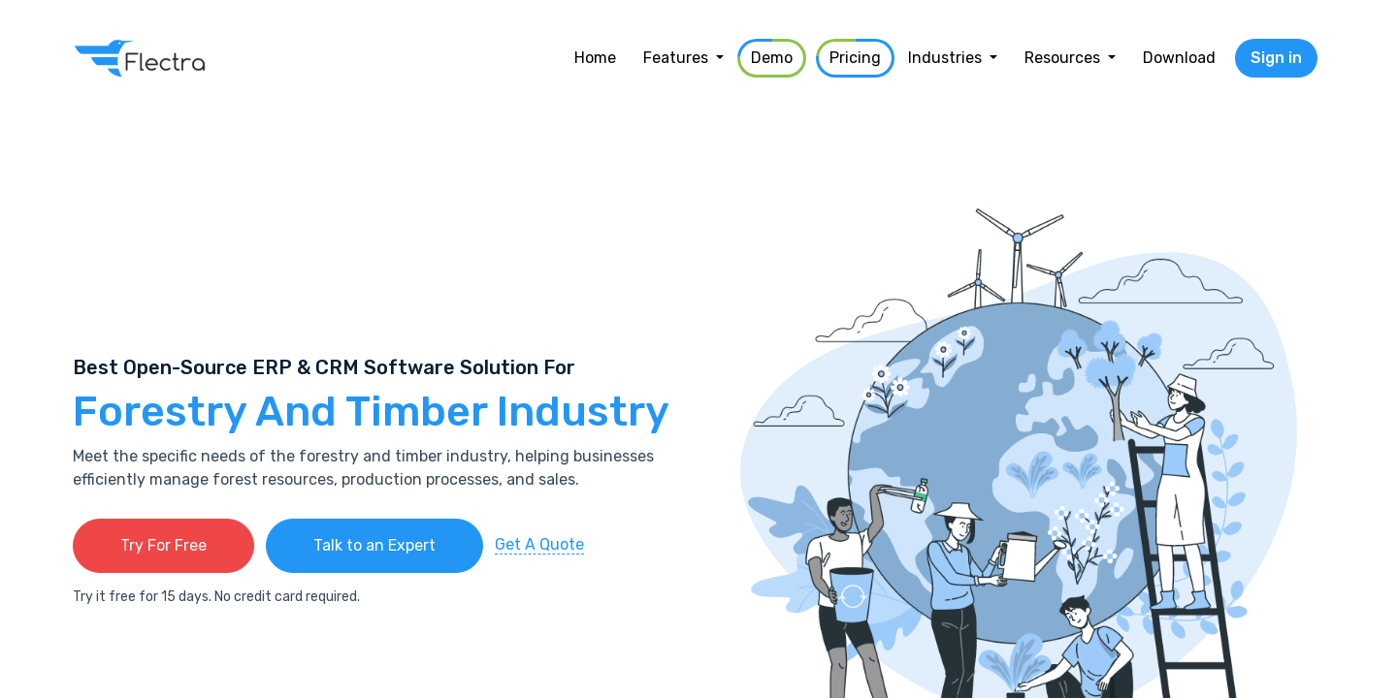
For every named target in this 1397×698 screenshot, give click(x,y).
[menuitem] (595, 58)
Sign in (1276, 57)
